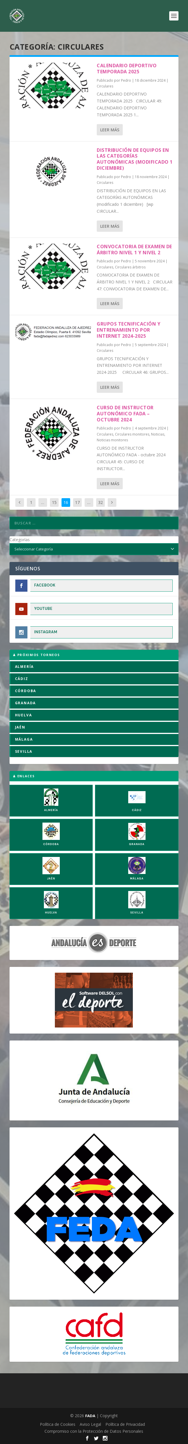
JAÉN (20, 727)
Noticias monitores (112, 440)
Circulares (105, 86)
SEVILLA (24, 751)
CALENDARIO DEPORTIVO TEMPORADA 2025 (127, 68)
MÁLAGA (24, 739)
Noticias (157, 434)
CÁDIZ (21, 678)
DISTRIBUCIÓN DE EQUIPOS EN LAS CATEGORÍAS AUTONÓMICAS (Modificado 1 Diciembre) (135, 159)
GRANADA (25, 702)
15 (54, 502)
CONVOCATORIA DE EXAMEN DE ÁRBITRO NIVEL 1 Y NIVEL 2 (134, 249)
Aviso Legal (90, 1424)
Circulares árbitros (130, 267)
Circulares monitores (132, 434)
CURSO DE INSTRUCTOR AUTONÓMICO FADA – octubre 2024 (125, 413)
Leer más (109, 129)
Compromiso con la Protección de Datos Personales (93, 1431)
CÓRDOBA (25, 690)
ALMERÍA (24, 666)
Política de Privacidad (125, 1424)
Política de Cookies (57, 1424)
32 (100, 502)
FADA (90, 1415)
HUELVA (23, 715)
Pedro (126, 80)
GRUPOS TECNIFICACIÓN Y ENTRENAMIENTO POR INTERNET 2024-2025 (128, 330)
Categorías (20, 539)
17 (77, 502)
